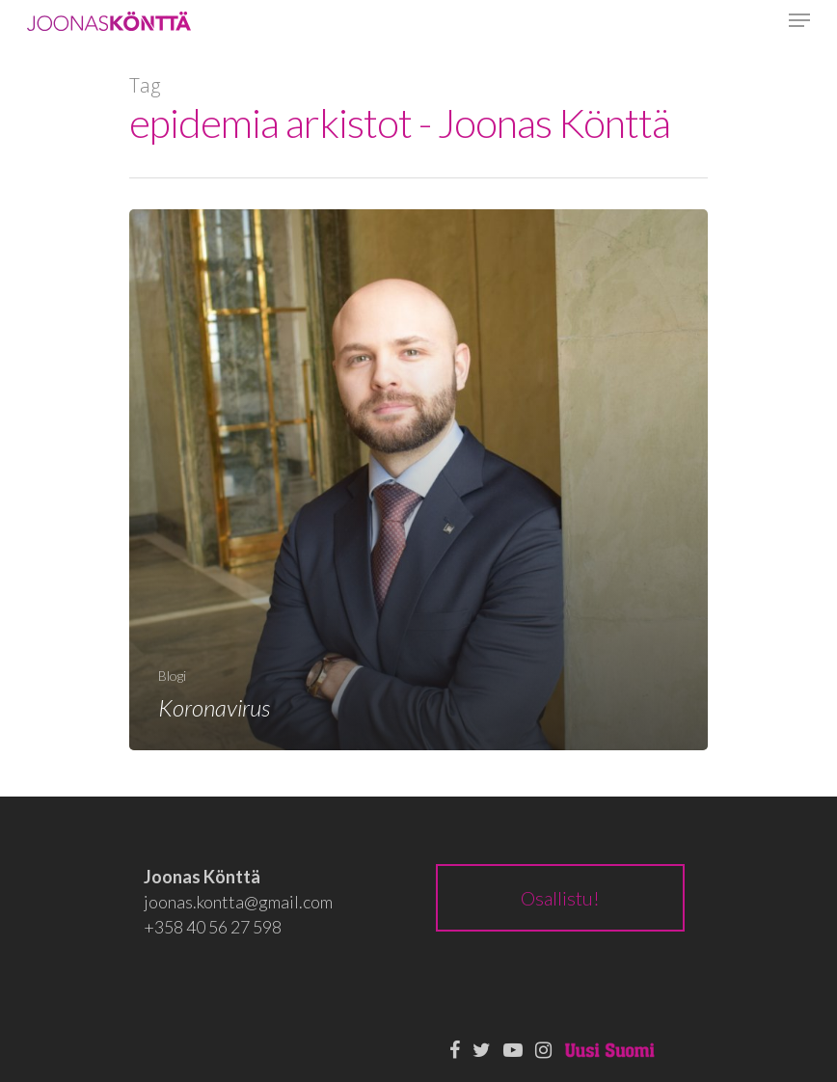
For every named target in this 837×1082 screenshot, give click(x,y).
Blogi (172, 675)
